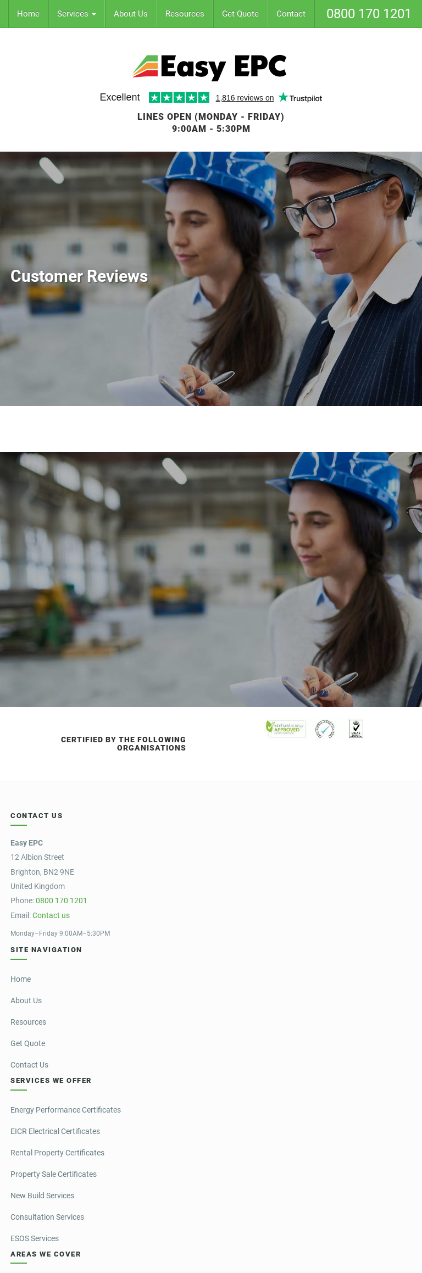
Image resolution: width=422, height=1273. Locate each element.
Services (76, 14)
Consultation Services (47, 1217)
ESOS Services (34, 1238)
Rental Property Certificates (57, 1152)
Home (28, 14)
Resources (184, 14)
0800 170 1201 (369, 13)
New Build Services (42, 1195)
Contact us (51, 915)
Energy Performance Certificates (65, 1109)
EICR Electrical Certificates (55, 1131)
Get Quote (240, 14)
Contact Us (29, 1064)
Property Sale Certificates (53, 1174)
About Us (131, 14)
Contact (291, 14)
